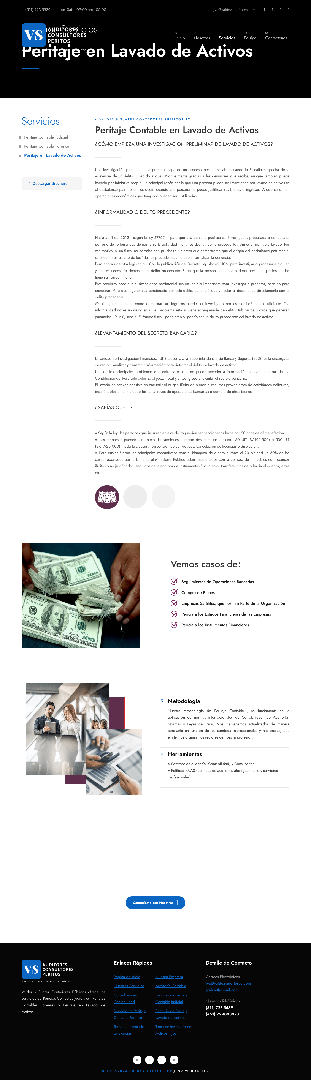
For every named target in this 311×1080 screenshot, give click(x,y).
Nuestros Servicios (129, 986)
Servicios (227, 36)
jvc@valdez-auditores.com (235, 10)
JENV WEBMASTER (191, 1071)
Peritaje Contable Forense (46, 146)
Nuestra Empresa (169, 977)
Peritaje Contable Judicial (46, 137)
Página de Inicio (127, 977)
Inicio (180, 36)
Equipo (250, 36)
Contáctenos (276, 36)
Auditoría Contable (171, 986)
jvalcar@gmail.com (222, 990)
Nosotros (202, 36)
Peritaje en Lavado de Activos (52, 155)
